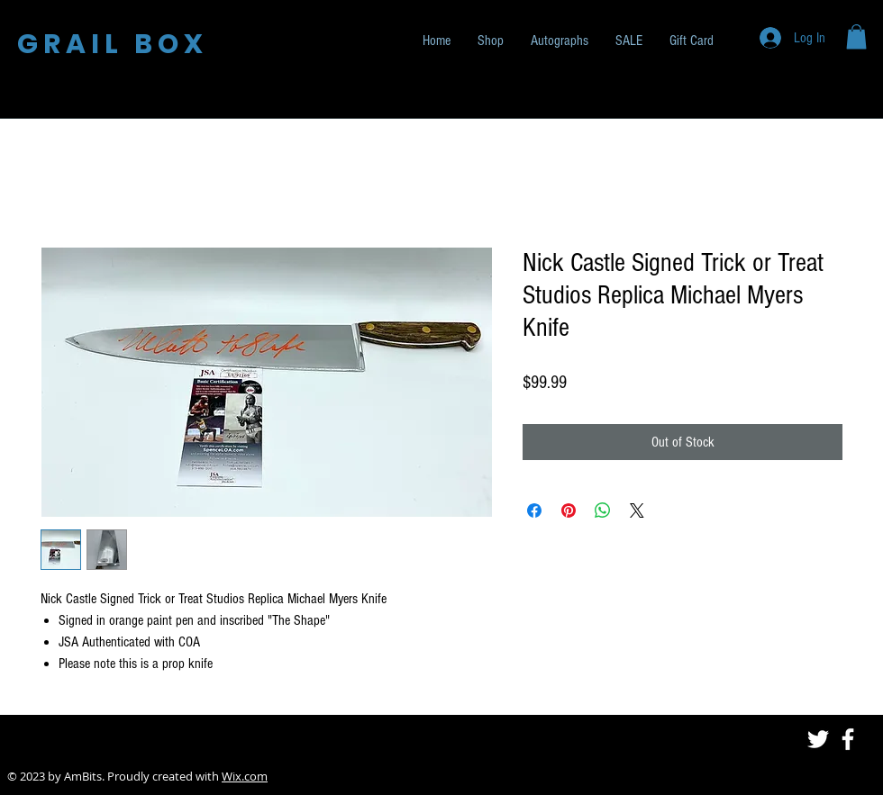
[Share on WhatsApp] (603, 510)
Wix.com (245, 776)
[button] (856, 36)
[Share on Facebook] (534, 510)
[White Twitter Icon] (818, 739)
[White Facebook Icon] (847, 739)
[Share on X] (637, 510)
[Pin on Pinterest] (568, 510)
